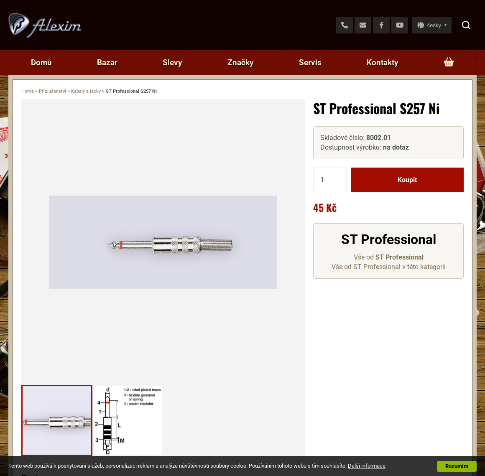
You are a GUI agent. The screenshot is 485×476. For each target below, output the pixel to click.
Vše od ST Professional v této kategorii (389, 267)
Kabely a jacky (86, 91)
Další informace (366, 466)
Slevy (172, 62)
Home (27, 91)
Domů (41, 62)
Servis (310, 62)
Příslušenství (52, 91)
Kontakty (382, 62)
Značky (240, 62)
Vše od (389, 257)
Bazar (107, 62)
